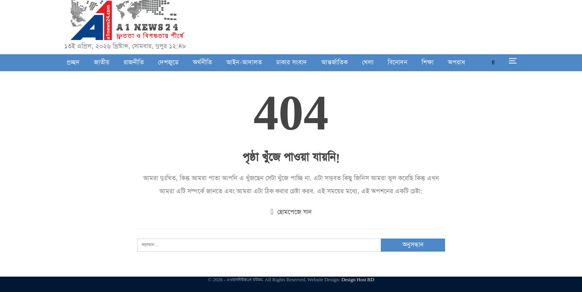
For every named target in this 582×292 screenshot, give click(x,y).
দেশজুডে (168, 62)
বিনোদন (397, 62)
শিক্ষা (428, 62)
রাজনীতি (133, 62)
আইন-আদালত (244, 62)
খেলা (368, 62)
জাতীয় (101, 62)
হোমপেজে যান (290, 212)
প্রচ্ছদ (73, 62)
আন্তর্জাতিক (334, 62)
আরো (454, 62)
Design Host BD (357, 280)
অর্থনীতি (202, 62)
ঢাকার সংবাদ (291, 62)
